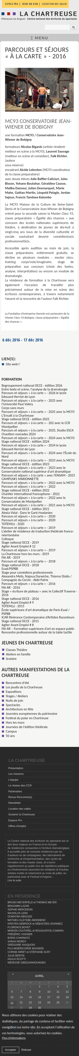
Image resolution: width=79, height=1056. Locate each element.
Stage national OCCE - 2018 (20, 565)
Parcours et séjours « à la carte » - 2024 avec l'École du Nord (39, 455)
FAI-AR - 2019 (11, 557)
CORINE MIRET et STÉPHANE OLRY (29, 952)
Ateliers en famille (18, 654)
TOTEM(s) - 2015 (13, 606)
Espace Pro (15, 820)
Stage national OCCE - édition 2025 (26, 419)
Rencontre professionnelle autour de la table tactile (37, 632)
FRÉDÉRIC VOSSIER (20, 934)
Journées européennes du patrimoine (31, 714)
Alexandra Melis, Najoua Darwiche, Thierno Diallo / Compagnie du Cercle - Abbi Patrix (37, 578)
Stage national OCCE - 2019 (20, 542)
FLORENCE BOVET (19, 927)
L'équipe (13, 779)
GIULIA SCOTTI (17, 959)
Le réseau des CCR (20, 785)
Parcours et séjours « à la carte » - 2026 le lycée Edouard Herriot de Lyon (34, 395)
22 (30, 1002)
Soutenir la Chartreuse (21, 814)
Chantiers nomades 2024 (19, 434)
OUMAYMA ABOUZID (20, 916)
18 (57, 997)
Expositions (13, 692)
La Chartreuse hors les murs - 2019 (25, 554)
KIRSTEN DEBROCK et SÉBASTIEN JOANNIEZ (35, 923)
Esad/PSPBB (10, 569)
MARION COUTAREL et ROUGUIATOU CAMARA (36, 930)
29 (30, 1007)
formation (12, 379)
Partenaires (15, 791)
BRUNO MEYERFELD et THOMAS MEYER (32, 902)
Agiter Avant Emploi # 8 (18, 625)
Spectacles (13, 705)
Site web (13, 364)
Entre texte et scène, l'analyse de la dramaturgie (35, 389)
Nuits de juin (14, 701)
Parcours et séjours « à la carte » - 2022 (28, 486)
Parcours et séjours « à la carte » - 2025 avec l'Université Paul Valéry (32, 402)
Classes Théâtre (16, 650)
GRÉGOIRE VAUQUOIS (21, 944)
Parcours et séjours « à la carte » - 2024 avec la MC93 (38, 438)
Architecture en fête (19, 709)
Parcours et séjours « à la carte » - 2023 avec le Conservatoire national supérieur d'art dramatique (36, 469)
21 (21, 1002)
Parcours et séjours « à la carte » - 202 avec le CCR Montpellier (36, 425)
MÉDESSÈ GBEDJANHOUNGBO (27, 962)
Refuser (26, 1049)
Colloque (8, 539)
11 (57, 991)
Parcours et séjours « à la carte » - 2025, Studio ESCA (38, 430)
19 (67, 997)
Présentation (15, 768)
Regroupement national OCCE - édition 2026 (32, 385)
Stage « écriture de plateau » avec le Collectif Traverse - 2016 (39, 593)
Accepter (10, 1049)
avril (39, 976)
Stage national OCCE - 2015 (20, 621)
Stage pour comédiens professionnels (27, 572)
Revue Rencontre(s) (20, 797)
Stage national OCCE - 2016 (20, 599)
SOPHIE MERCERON (20, 909)
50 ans (10, 736)
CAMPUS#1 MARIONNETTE (20, 479)
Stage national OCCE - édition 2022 (26, 490)
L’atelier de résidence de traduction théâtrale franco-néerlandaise (38, 533)
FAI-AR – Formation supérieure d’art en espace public (38, 629)
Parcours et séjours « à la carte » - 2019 (28, 528)
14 (21, 997)
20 (12, 1003)
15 (30, 997)
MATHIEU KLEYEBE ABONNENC (27, 920)
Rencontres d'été (17, 683)
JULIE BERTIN (16, 955)
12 (67, 991)
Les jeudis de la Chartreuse (24, 687)
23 (39, 1002)
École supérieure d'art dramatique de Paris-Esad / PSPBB (36, 612)
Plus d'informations (13, 1038)
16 (39, 997)
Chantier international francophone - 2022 (31, 494)
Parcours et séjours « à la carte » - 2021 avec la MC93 (38, 505)
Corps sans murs (13, 408)
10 (48, 991)
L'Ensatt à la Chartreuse (18, 415)
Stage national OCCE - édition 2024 (26, 441)
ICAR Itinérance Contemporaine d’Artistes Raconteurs (38, 617)
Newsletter (14, 802)
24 (48, 1002)
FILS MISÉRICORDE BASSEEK (26, 948)
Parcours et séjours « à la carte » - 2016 (28, 584)
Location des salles (19, 808)
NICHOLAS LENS (18, 913)
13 (12, 997)
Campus (11, 731)
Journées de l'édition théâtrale (27, 727)
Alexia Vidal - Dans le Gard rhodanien (27, 513)
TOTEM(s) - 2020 (13, 524)
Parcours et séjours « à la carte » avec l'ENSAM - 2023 (38, 475)
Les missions (16, 773)
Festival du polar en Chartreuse (27, 718)
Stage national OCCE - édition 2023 (26, 464)
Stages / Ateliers (17, 696)
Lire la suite (14, 880)
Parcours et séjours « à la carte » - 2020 (28, 516)
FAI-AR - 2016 (11, 587)
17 (48, 997)
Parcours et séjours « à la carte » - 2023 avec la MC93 (38, 460)
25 (57, 1002)
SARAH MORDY (17, 941)
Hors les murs (15, 722)
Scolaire (11, 659)
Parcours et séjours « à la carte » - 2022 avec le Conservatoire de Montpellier (34, 499)
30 (39, 1007)
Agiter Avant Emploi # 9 (18, 602)
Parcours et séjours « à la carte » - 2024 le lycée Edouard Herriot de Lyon (34, 447)
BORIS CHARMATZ (19, 937)
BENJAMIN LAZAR (18, 906)
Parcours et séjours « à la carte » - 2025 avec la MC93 (38, 412)
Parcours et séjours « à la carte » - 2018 (28, 561)
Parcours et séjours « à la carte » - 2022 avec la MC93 (38, 483)
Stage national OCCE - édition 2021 (26, 509)
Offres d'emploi (17, 826)
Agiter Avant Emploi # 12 (19, 546)
